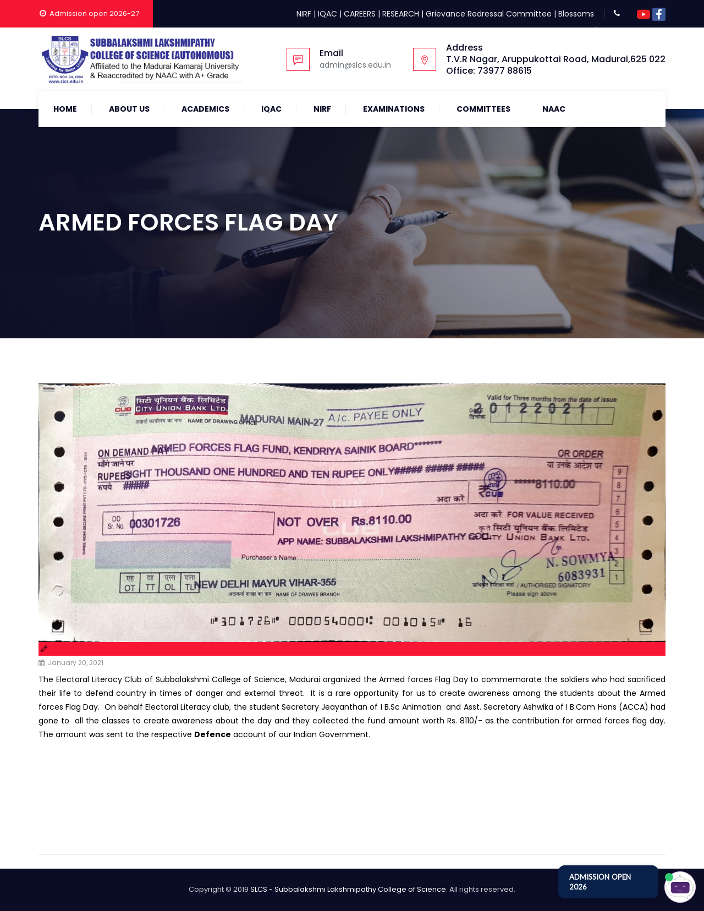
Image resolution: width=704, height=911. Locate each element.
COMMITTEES (483, 108)
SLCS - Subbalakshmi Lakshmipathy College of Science (348, 889)
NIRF (303, 13)
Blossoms (576, 13)
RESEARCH (400, 13)
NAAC (553, 108)
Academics (205, 108)
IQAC (327, 13)
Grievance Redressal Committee (489, 13)
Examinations (394, 108)
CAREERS (360, 13)
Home (65, 108)
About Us (129, 108)
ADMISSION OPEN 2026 (600, 881)
